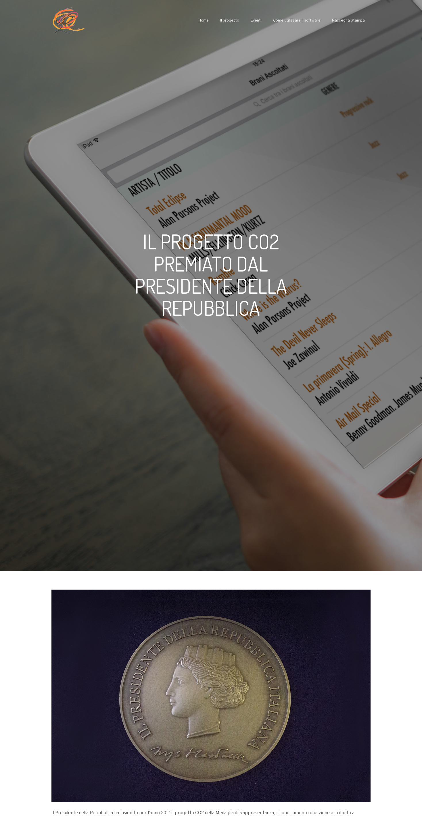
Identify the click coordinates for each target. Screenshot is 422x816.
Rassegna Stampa (348, 20)
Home (203, 20)
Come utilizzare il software (297, 20)
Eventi (256, 20)
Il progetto (229, 20)
